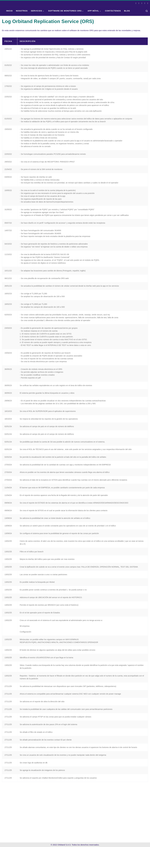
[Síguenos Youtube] (147, 3)
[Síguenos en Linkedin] (141, 3)
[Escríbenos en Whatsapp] (144, 3)
